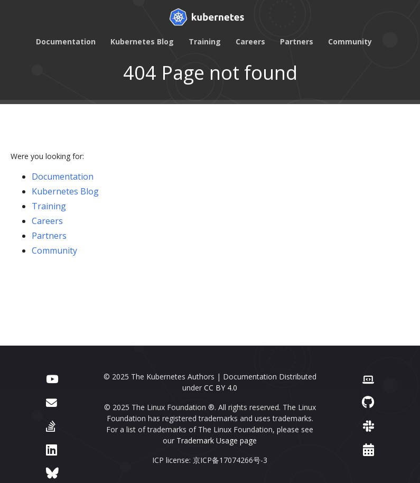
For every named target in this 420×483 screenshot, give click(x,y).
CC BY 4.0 (220, 388)
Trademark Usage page (216, 440)
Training (205, 41)
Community (350, 41)
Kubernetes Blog (142, 41)
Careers (250, 41)
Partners (296, 41)
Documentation (66, 41)
